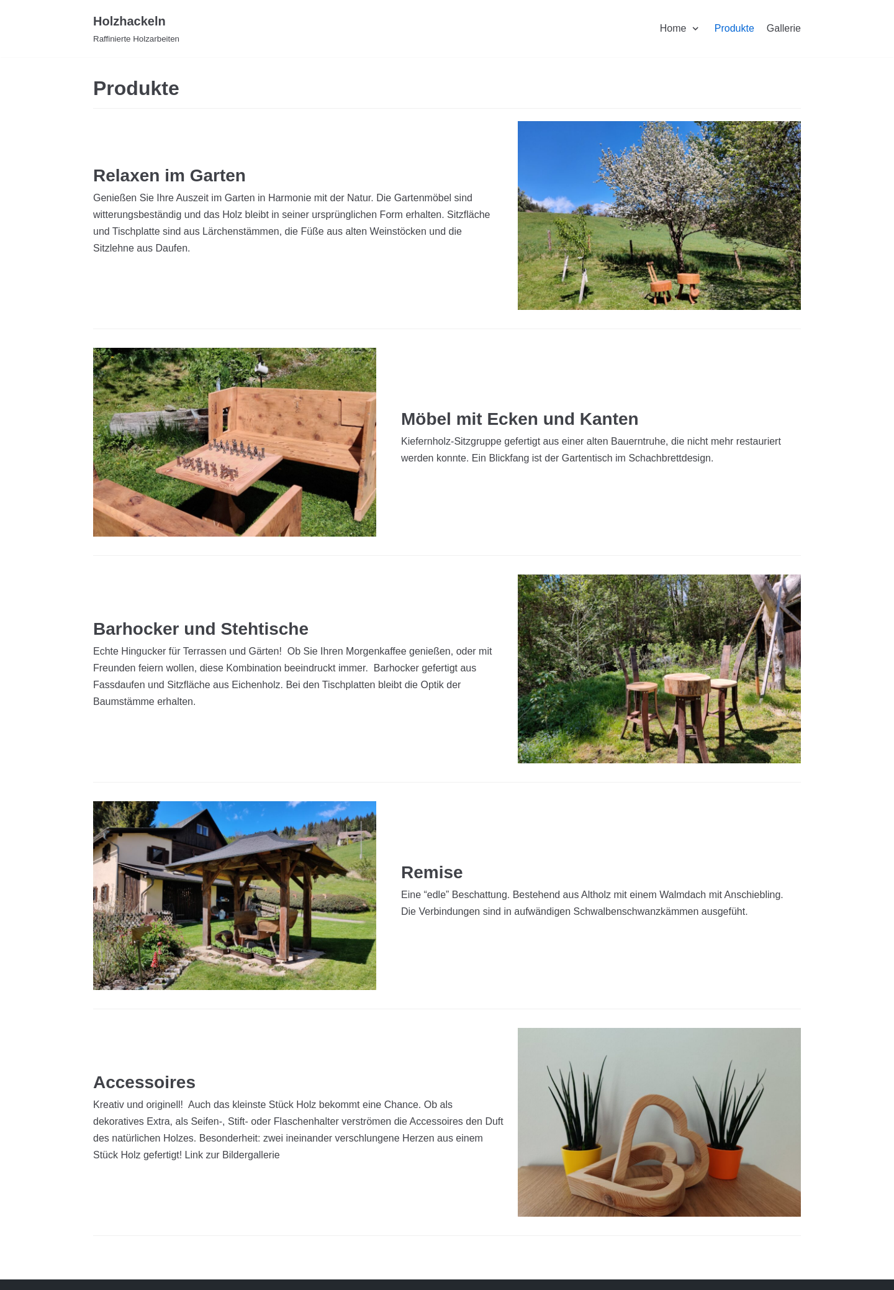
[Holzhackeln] (136, 28)
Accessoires (144, 1082)
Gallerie (784, 28)
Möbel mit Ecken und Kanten (520, 419)
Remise (432, 872)
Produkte (734, 28)
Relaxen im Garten (169, 175)
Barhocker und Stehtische (201, 628)
